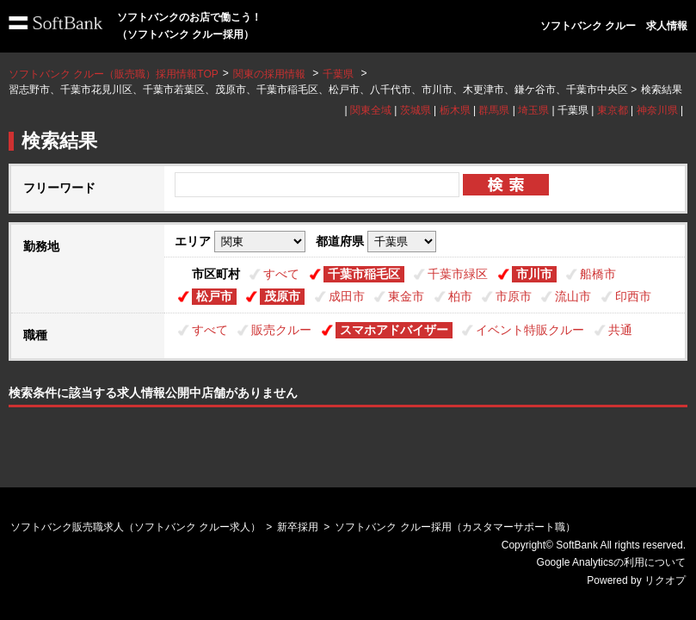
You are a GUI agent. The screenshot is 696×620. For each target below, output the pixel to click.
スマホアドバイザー (394, 330)
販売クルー (281, 330)
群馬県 (493, 110)
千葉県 (338, 74)
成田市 (347, 296)
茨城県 (415, 110)
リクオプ (665, 580)
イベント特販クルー (530, 330)
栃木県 (455, 110)
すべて (281, 274)
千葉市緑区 (458, 274)
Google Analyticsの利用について (611, 562)
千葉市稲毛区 (364, 274)
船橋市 (598, 274)
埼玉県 (533, 110)
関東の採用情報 (270, 74)
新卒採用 (297, 527)
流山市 (573, 296)
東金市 (406, 296)
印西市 (633, 296)
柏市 (460, 296)
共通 (620, 330)
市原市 (514, 296)
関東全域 (370, 110)
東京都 (612, 110)
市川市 (534, 274)
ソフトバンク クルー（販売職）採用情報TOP (114, 74)
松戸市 (214, 296)
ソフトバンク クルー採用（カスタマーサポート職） (455, 527)
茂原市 (282, 296)
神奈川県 (657, 110)
